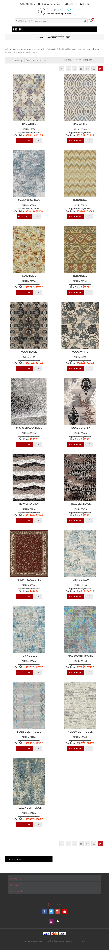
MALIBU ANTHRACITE (80, 655)
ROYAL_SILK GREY (80, 427)
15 (74, 69)
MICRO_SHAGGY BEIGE (29, 427)
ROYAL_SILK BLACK (80, 503)
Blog (57, 921)
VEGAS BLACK (29, 351)
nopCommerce (38, 941)
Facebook (44, 911)
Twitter (51, 911)
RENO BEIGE (80, 199)
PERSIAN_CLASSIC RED (29, 579)
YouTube (64, 911)
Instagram (51, 921)
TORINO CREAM (80, 579)
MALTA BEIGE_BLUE (29, 199)
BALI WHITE (29, 123)
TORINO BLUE (29, 655)
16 (81, 69)
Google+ (57, 911)
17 (87, 69)
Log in (84, 4)
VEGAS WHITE (80, 351)
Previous (68, 68)
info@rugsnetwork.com (50, 4)
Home (40, 37)
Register (71, 4)
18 (94, 69)
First (61, 68)
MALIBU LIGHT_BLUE (29, 731)
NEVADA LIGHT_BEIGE (80, 731)
